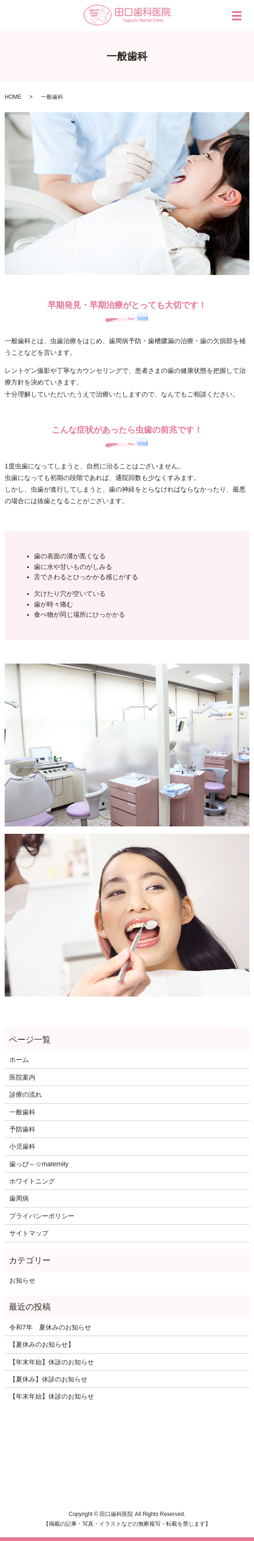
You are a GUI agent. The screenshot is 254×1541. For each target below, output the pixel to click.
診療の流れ (25, 1094)
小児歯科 (22, 1146)
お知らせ (22, 1280)
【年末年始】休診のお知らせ (51, 1362)
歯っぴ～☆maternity (39, 1164)
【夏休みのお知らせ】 (41, 1344)
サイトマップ (28, 1233)
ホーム (19, 1059)
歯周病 (19, 1198)
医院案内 (22, 1077)
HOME (13, 97)
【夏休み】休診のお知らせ (48, 1379)
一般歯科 (22, 1112)
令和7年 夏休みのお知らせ (50, 1327)
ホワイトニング (32, 1181)
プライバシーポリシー (41, 1216)
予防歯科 (22, 1129)
